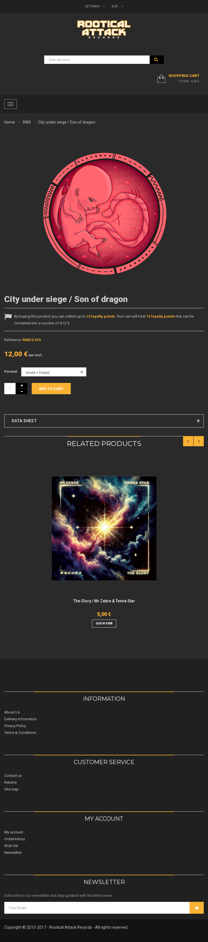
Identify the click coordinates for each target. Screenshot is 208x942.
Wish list (11, 846)
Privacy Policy (15, 726)
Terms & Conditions (20, 732)
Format (11, 371)
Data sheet (24, 421)
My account (13, 832)
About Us (12, 712)
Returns (10, 782)
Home (9, 122)
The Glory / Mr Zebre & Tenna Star (104, 601)
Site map (11, 789)
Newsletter (13, 852)
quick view (104, 623)
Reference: (13, 340)
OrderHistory (14, 839)
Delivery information (20, 719)
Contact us (13, 775)
